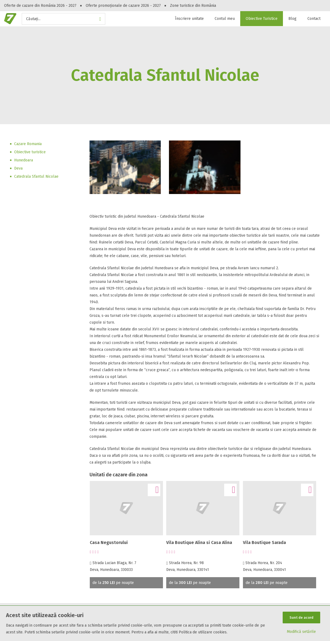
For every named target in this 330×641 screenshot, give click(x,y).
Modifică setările (301, 632)
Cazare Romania (28, 144)
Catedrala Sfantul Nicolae (36, 176)
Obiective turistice (30, 152)
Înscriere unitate (189, 18)
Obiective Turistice (261, 18)
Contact (313, 18)
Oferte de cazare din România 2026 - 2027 (40, 5)
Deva (18, 168)
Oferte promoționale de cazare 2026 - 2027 (123, 5)
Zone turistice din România (193, 5)
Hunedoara (23, 160)
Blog (292, 18)
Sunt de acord (301, 617)
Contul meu (225, 18)
